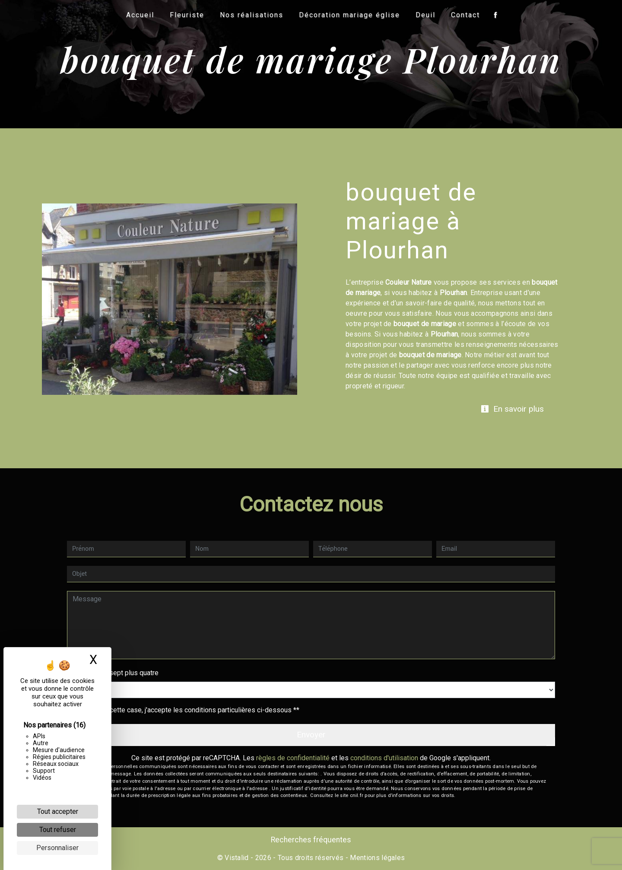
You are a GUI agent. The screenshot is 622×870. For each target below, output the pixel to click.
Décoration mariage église (349, 15)
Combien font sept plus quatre (113, 673)
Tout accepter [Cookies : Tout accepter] (57, 811)
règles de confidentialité (293, 758)
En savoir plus (512, 409)
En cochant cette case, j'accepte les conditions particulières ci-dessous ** (187, 710)
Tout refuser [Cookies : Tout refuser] (57, 830)
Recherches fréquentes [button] (311, 839)
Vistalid (237, 858)
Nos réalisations (251, 15)
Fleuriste (187, 15)
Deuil (425, 15)
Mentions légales (376, 858)
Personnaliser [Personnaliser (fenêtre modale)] (57, 848)
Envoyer (311, 735)
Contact (465, 15)
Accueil (140, 15)
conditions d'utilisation (384, 758)
